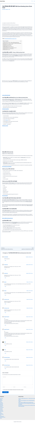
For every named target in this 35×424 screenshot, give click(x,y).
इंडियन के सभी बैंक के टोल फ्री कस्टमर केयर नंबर (7, 218)
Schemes (1, 413)
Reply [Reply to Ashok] (5, 345)
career (1, 401)
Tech (0, 415)
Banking (1, 399)
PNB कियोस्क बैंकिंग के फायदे (6, 49)
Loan (0, 412)
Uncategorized (2, 416)
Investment (1, 410)
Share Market (2, 414)
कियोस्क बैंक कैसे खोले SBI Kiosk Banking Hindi (10, 38)
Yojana (1, 418)
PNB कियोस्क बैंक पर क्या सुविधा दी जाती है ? (8, 44)
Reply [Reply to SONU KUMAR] (5, 260)
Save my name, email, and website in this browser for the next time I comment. (13, 389)
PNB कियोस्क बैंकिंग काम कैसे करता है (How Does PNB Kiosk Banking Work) (12, 43)
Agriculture (1, 398)
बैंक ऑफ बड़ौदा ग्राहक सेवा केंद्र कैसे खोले (6, 166)
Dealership (1, 404)
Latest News (1, 411)
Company (1, 402)
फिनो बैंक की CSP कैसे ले (5, 125)
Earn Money (1, 405)
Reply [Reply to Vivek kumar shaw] (5, 312)
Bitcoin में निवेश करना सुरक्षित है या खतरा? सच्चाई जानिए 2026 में (26, 402)
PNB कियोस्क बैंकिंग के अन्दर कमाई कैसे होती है (8, 48)
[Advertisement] (17, 16)
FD (7, 124)
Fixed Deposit (2, 407)
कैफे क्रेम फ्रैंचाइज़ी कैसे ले (5, 195)
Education (1, 406)
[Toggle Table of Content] (20, 41)
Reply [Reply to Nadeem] (5, 286)
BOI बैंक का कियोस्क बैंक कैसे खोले (6, 95)
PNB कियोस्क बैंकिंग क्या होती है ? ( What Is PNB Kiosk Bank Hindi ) (11, 42)
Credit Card (1, 403)
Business (1, 400)
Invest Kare (2, 1)
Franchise (1, 408)
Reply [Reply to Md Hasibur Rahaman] (5, 368)
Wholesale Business (2, 417)
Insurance (1, 409)
